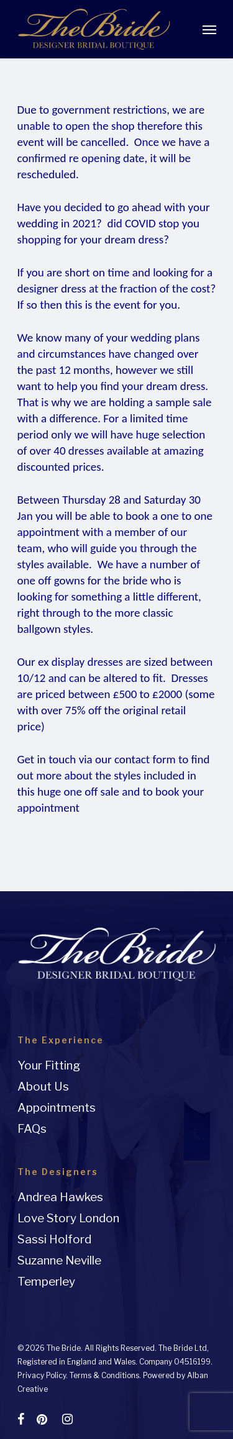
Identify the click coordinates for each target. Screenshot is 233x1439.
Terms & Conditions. (105, 1375)
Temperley (46, 1281)
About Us (43, 1086)
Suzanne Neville (59, 1260)
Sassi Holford (54, 1239)
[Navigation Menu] (209, 29)
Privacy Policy (41, 1375)
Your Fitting (48, 1065)
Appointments (56, 1108)
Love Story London (68, 1218)
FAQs (32, 1129)
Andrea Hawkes (60, 1197)
